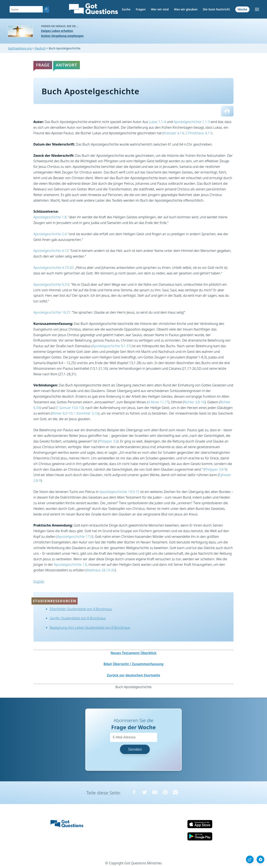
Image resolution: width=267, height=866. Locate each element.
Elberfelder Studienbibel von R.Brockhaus (81, 609)
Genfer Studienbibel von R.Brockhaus (78, 618)
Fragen (141, 9)
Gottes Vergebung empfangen (62, 36)
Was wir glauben (186, 9)
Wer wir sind (160, 9)
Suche (126, 9)
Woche (242, 9)
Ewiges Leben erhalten (57, 31)
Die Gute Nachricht (216, 9)
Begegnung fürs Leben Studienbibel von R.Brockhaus (90, 627)
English (38, 581)
